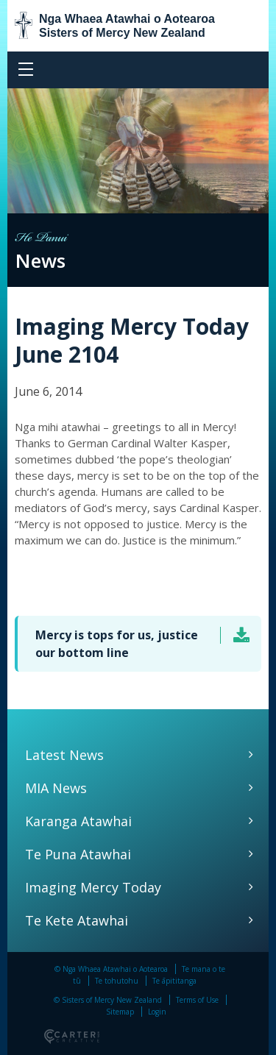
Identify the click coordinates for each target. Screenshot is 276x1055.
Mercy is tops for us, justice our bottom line (116, 644)
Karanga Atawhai (78, 821)
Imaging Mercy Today (93, 887)
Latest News (64, 755)
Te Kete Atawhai (76, 920)
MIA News (56, 788)
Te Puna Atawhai (78, 854)
